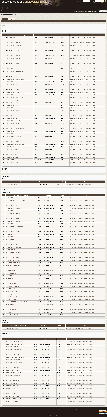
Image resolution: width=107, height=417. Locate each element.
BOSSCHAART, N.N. (12, 113)
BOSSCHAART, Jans (12, 84)
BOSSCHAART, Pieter (12, 131)
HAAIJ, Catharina (11, 270)
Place (5, 19)
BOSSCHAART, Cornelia (13, 55)
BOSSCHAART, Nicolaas (13, 123)
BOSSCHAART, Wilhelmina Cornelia (16, 139)
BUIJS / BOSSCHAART (12, 383)
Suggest (11, 19)
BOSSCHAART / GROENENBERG (15, 357)
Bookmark (96, 11)
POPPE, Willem (11, 294)
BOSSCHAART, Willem (13, 141)
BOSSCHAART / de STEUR (13, 352)
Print (90, 11)
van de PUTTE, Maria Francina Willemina (17, 301)
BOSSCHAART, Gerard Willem (15, 71)
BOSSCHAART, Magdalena (14, 100)
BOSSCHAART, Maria (12, 102)
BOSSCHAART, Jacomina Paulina (15, 79)
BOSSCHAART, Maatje (13, 92)
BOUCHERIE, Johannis (13, 162)
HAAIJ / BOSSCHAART (12, 393)
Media (84, 8)
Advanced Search (98, 2)
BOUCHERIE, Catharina (13, 157)
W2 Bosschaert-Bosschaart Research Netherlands (82, 37)
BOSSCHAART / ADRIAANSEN (14, 341)
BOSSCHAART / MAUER (12, 365)
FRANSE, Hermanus (12, 268)
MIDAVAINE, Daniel (12, 291)
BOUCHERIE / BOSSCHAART (14, 380)
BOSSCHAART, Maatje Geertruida (15, 97)
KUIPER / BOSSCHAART (12, 401)
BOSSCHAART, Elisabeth (13, 218)
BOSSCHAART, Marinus (13, 110)
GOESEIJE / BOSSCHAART (13, 391)
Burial (43, 325)
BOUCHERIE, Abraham (13, 149)
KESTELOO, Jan (11, 283)
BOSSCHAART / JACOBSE (13, 359)
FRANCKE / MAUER (11, 388)
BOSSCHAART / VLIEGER (13, 375)
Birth (47, 35)
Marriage (45, 339)
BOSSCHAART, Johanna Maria (15, 226)
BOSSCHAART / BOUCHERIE (14, 346)
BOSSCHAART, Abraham (13, 40)
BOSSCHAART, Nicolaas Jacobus (15, 128)
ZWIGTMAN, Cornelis (12, 314)
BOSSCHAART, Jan (12, 81)
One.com (54, 412)
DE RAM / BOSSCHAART (12, 385)
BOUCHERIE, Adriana (12, 154)
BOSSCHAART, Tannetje (13, 249)
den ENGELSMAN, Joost (13, 265)
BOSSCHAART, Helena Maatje (15, 74)
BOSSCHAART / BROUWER (13, 349)
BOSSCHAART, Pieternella (14, 247)
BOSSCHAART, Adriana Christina (15, 53)
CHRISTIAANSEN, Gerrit (13, 262)
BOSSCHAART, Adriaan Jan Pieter (16, 200)
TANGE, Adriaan (11, 299)
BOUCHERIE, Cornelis (13, 159)
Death (48, 195)
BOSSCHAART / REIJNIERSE (13, 367)
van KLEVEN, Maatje (12, 304)
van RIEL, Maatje (11, 307)
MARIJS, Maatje (11, 288)
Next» (7, 31)
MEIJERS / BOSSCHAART (13, 404)
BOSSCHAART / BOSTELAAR (14, 344)
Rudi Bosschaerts (63, 411)
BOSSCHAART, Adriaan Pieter (14, 45)
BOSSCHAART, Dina (12, 68)
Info (93, 8)
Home (4, 7)
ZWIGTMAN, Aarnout (12, 184)
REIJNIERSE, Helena (12, 296)
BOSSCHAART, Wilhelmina (14, 136)
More (102, 8)
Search (9, 7)
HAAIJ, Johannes (11, 281)
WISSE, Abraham (11, 309)
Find (75, 8)
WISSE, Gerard (11, 312)
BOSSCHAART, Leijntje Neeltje (15, 229)
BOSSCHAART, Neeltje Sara (14, 120)
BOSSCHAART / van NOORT (13, 372)
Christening (43, 181)
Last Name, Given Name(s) (19, 35)
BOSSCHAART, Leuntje (13, 89)
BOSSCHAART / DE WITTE (13, 354)
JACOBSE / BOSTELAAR (12, 396)
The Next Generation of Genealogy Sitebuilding (54, 409)
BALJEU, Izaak (11, 37)
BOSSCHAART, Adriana (13, 48)
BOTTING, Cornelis (12, 146)
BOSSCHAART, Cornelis (13, 58)
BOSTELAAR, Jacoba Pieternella (15, 144)
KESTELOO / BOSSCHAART (13, 398)
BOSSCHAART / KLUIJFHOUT (14, 362)
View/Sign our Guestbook (81, 11)
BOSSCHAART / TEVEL (12, 370)
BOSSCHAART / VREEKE (12, 378)
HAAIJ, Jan (10, 275)
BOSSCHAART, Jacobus (13, 76)
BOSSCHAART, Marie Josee (14, 107)
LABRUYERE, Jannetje (13, 286)
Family (19, 339)
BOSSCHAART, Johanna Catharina (16, 87)
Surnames (104, 2)
